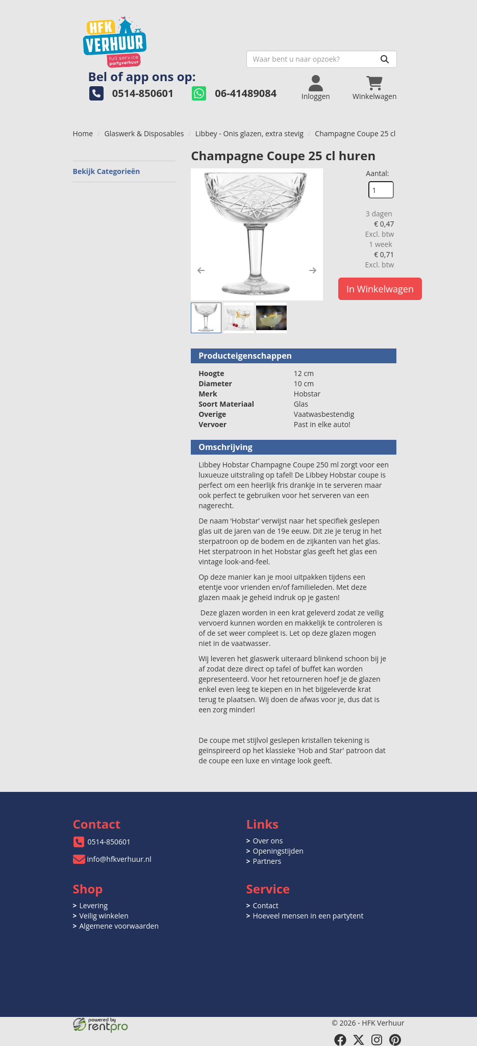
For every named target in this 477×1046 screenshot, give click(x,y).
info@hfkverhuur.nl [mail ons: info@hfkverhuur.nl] (119, 859)
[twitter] (358, 1040)
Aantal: (377, 173)
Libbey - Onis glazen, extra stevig (249, 133)
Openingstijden (278, 851)
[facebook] (340, 1040)
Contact (266, 905)
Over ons (268, 840)
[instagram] (377, 1040)
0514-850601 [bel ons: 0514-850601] (109, 841)
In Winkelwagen (380, 289)
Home (83, 133)
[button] (201, 270)
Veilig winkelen (104, 915)
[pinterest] (395, 1040)
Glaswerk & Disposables (144, 133)
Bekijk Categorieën (124, 171)
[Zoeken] (384, 59)
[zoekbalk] (321, 59)
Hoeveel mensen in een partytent (308, 915)
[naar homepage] (156, 39)
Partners (267, 861)
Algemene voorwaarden (119, 926)
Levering (94, 905)
